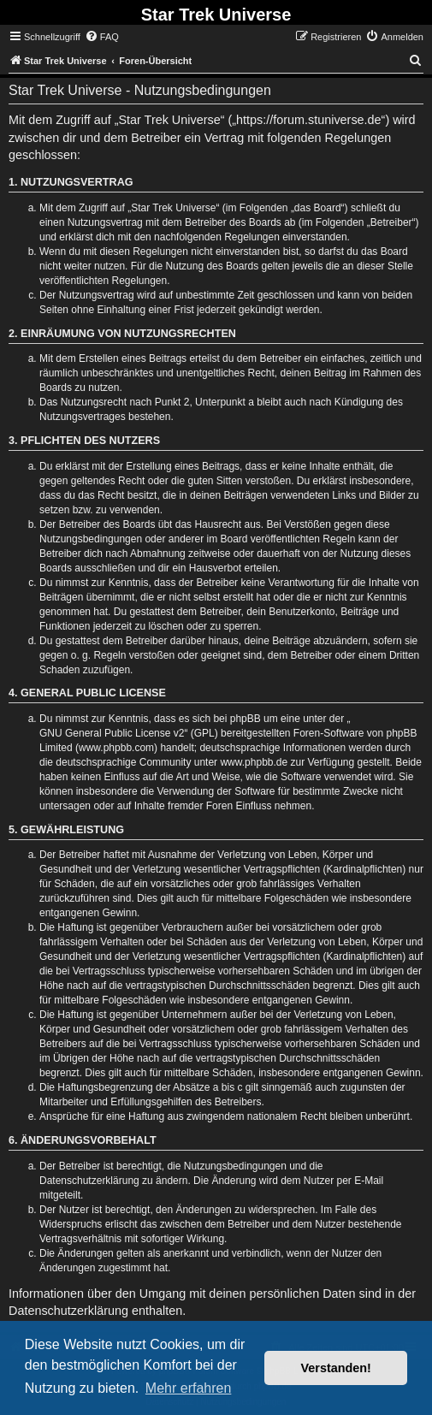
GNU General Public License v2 (111, 733)
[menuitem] (102, 37)
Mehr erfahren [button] (188, 1388)
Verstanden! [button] (336, 1368)
